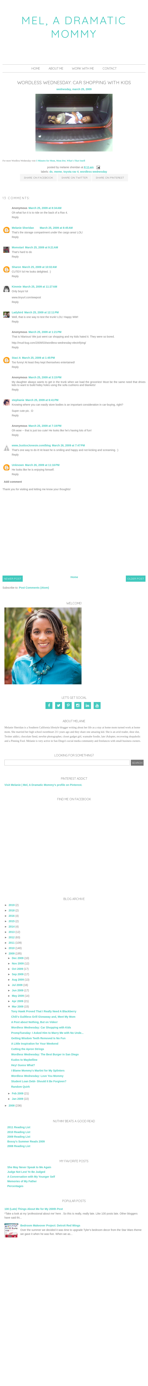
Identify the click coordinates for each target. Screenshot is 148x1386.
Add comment (13, 481)
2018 (12, 910)
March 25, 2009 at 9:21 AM (41, 247)
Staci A (16, 357)
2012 (12, 937)
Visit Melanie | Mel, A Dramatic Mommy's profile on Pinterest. (43, 784)
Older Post (135, 578)
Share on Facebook (38, 177)
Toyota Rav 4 (71, 171)
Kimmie (17, 286)
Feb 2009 (17, 1093)
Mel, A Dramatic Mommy (74, 26)
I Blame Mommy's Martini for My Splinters (38, 1070)
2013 (12, 931)
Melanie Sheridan (23, 227)
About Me (56, 68)
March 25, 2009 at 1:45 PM (38, 357)
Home (35, 68)
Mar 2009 (17, 1006)
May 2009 (18, 995)
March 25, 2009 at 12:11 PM (41, 312)
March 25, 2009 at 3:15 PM (45, 377)
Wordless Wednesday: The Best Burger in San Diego (45, 1054)
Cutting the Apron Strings (27, 1049)
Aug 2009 (18, 979)
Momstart (18, 247)
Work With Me (83, 68)
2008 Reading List (18, 1146)
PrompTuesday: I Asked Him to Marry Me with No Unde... (47, 1032)
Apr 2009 (17, 1001)
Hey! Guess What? (23, 1065)
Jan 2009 (17, 1098)
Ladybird (17, 312)
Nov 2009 (18, 963)
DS (51, 171)
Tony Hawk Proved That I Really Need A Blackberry (43, 1011)
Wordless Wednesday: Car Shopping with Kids (41, 1027)
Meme (58, 171)
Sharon (16, 267)
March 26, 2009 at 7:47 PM (68, 445)
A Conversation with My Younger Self (31, 1176)
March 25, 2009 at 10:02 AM (39, 267)
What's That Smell (76, 160)
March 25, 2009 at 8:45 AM (56, 227)
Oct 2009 (17, 968)
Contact (110, 68)
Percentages (15, 1186)
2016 (12, 915)
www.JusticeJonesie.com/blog (31, 445)
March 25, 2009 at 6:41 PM (41, 400)
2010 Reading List (18, 1132)
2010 (12, 948)
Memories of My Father (22, 1181)
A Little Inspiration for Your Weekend (34, 1043)
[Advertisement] (74, 1276)
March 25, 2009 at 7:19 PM (45, 425)
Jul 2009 (17, 985)
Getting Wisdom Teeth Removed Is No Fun (38, 1038)
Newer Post (12, 578)
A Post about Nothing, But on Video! (34, 1022)
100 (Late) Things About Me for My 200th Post (33, 1208)
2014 (12, 926)
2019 (12, 905)
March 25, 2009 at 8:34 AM (45, 208)
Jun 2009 (17, 990)
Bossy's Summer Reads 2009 (26, 1141)
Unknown (18, 465)
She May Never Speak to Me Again (29, 1167)
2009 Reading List (18, 1136)
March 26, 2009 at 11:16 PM (42, 465)
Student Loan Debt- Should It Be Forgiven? (38, 1081)
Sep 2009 (18, 974)
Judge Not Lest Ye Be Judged (26, 1171)
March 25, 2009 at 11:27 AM (40, 286)
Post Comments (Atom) (34, 587)
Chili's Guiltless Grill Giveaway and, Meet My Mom (43, 1016)
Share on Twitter (74, 177)
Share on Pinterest (110, 177)
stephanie (18, 400)
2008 (12, 1105)
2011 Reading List (18, 1127)
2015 (12, 921)
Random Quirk (20, 1086)
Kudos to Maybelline (24, 1059)
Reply (15, 217)
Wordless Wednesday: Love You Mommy (37, 1075)
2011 (12, 942)
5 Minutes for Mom (45, 160)
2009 (12, 953)
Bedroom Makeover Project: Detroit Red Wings (50, 1225)
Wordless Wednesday (93, 171)
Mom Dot (61, 160)
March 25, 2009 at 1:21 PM (45, 332)
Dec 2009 (18, 958)
